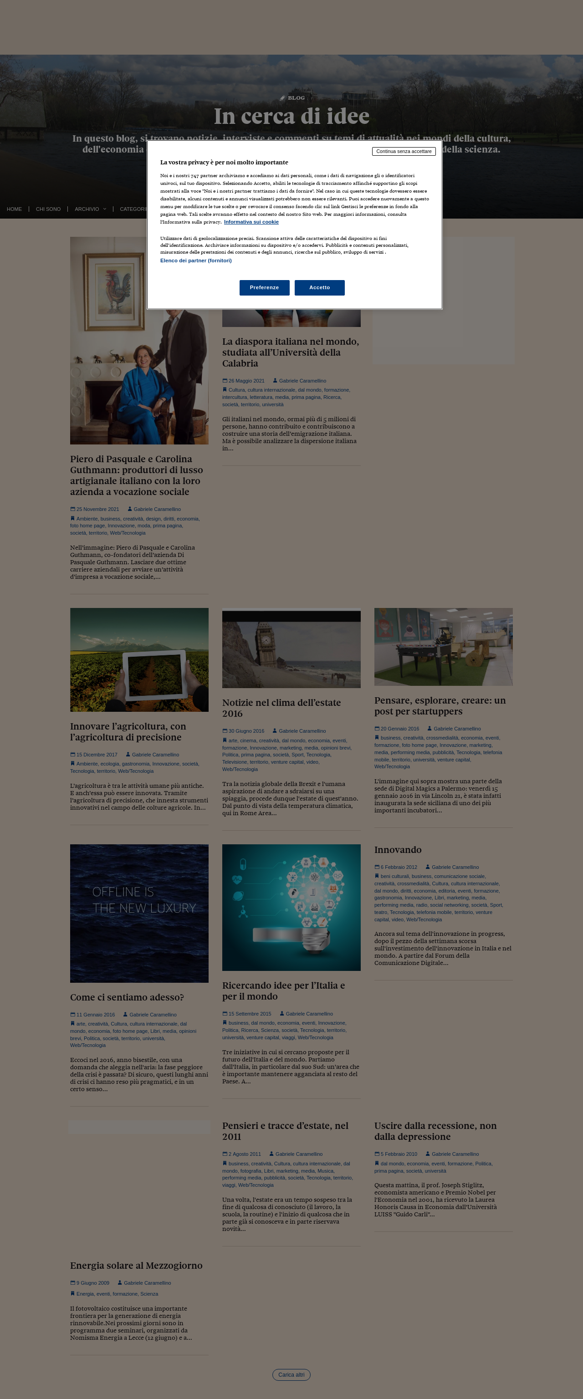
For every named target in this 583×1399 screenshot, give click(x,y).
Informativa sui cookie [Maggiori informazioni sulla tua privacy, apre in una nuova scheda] (251, 222)
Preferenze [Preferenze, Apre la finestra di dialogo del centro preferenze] (264, 287)
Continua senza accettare (404, 151)
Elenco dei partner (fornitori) (196, 260)
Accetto (319, 287)
